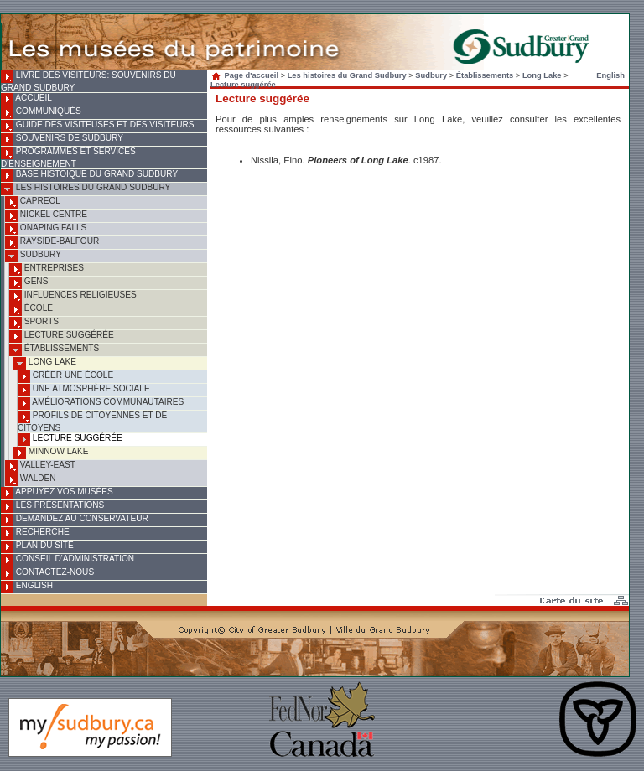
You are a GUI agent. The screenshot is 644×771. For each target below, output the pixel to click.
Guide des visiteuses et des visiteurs (97, 126)
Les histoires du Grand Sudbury (85, 189)
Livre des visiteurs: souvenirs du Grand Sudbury (88, 81)
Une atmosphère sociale (84, 390)
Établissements (54, 350)
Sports (34, 323)
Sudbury (33, 256)
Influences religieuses (73, 296)
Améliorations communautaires (101, 403)
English (27, 587)
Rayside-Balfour (52, 242)
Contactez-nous (47, 573)
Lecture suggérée (61, 336)
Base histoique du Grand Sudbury (89, 175)
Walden (30, 479)
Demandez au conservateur (74, 520)
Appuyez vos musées (57, 493)
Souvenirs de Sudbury (62, 139)
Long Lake (44, 363)
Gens (28, 283)
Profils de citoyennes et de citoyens (92, 421)
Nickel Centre (46, 216)
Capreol (32, 202)
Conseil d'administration (67, 560)
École (31, 309)
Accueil (26, 99)
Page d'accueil (246, 75)
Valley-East (40, 466)
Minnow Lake (50, 453)
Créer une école (65, 376)
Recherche (35, 533)
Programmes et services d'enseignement (68, 157)
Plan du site (37, 547)
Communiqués (41, 112)
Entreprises (46, 269)
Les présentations (52, 506)
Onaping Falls (45, 229)
